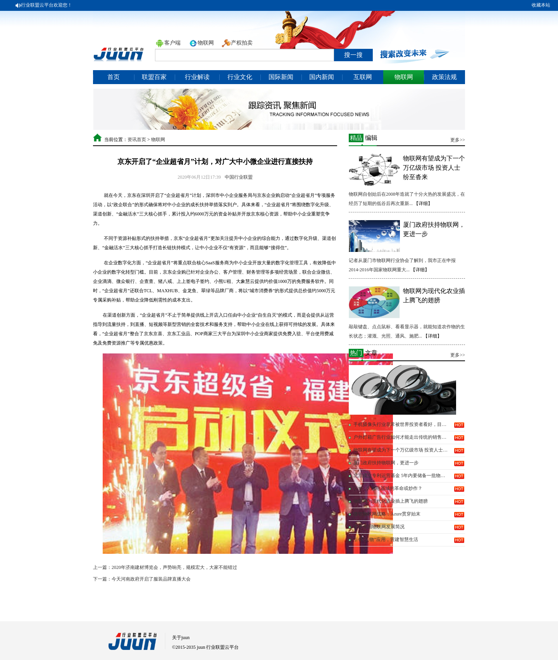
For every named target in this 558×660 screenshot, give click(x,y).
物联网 (206, 43)
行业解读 (197, 77)
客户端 (172, 43)
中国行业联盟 (239, 177)
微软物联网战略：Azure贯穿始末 (386, 514)
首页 (113, 77)
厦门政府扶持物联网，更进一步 (385, 462)
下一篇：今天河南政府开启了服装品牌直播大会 (142, 579)
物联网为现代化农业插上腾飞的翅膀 (390, 501)
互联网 (362, 77)
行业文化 (239, 77)
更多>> (457, 140)
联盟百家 (154, 77)
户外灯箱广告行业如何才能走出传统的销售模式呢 (401, 437)
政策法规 (444, 77)
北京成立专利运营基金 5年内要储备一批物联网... (401, 475)
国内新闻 (321, 77)
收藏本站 (541, 5)
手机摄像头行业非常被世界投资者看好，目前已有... (401, 424)
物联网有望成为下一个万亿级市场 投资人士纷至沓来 (434, 167)
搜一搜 (353, 55)
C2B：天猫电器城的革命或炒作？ (387, 488)
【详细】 (423, 203)
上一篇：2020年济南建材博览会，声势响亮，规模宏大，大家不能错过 (165, 567)
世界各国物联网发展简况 (379, 526)
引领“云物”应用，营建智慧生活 (385, 539)
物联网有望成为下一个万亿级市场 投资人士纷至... (401, 450)
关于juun (180, 637)
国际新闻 (281, 77)
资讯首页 (136, 139)
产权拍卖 (242, 43)
